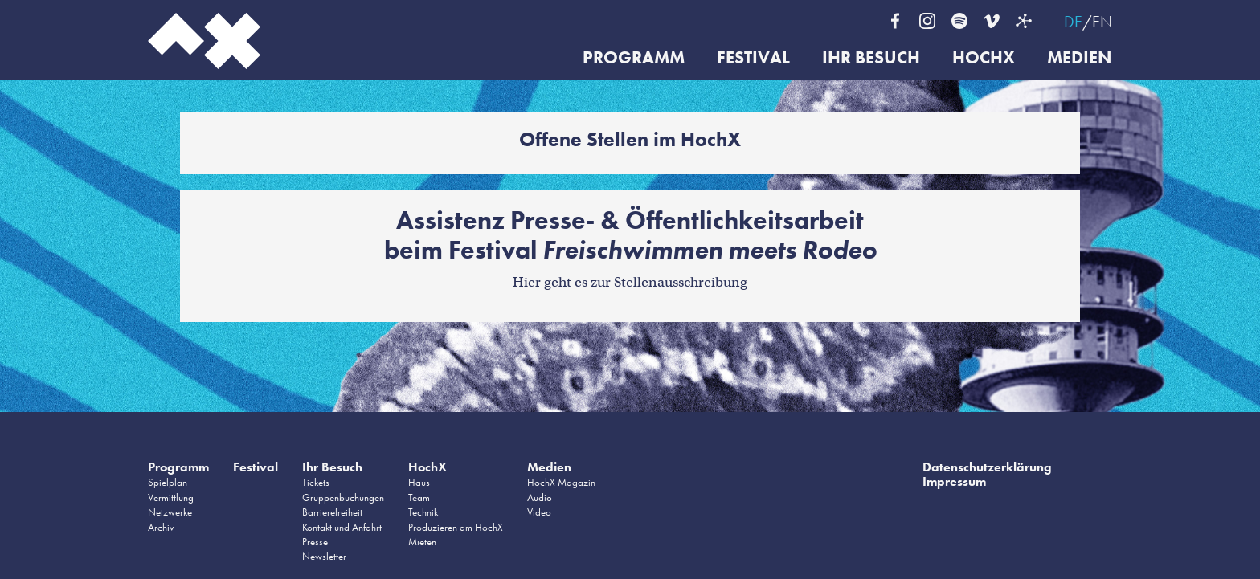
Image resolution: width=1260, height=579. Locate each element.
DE (1073, 21)
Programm (634, 58)
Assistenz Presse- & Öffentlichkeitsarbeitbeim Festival (630, 235)
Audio (539, 497)
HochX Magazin (561, 482)
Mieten (422, 541)
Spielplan (167, 482)
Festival (753, 58)
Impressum (954, 481)
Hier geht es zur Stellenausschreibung (630, 282)
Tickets (315, 482)
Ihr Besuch (871, 58)
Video (539, 512)
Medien (1079, 58)
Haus (419, 482)
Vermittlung (171, 497)
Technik (423, 512)
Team (419, 497)
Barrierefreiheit (332, 512)
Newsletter (324, 556)
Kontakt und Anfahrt (342, 527)
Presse (315, 541)
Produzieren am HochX (455, 527)
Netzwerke (170, 512)
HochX (983, 58)
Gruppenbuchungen (343, 497)
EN (1102, 21)
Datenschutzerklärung (987, 467)
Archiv (161, 527)
